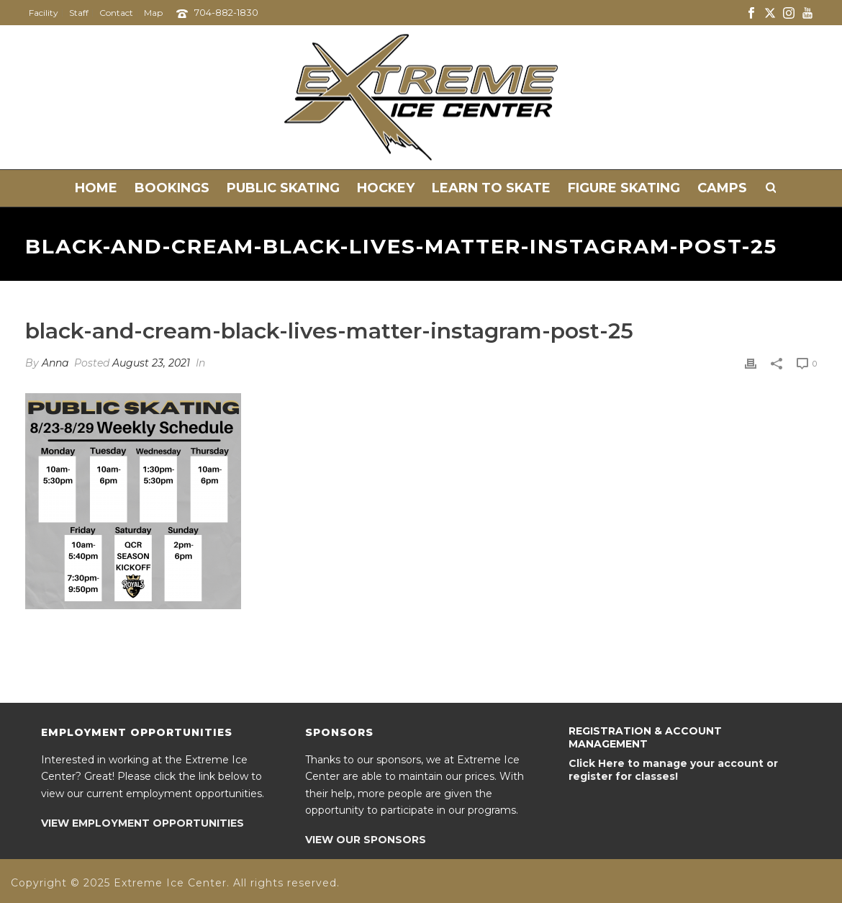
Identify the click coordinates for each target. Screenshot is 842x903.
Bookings (172, 188)
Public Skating (283, 188)
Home (96, 188)
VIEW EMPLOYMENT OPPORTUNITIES (142, 823)
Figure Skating (624, 188)
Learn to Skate (491, 188)
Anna (55, 362)
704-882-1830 (226, 12)
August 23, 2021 (151, 362)
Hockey (386, 188)
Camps (722, 188)
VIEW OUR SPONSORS (365, 839)
